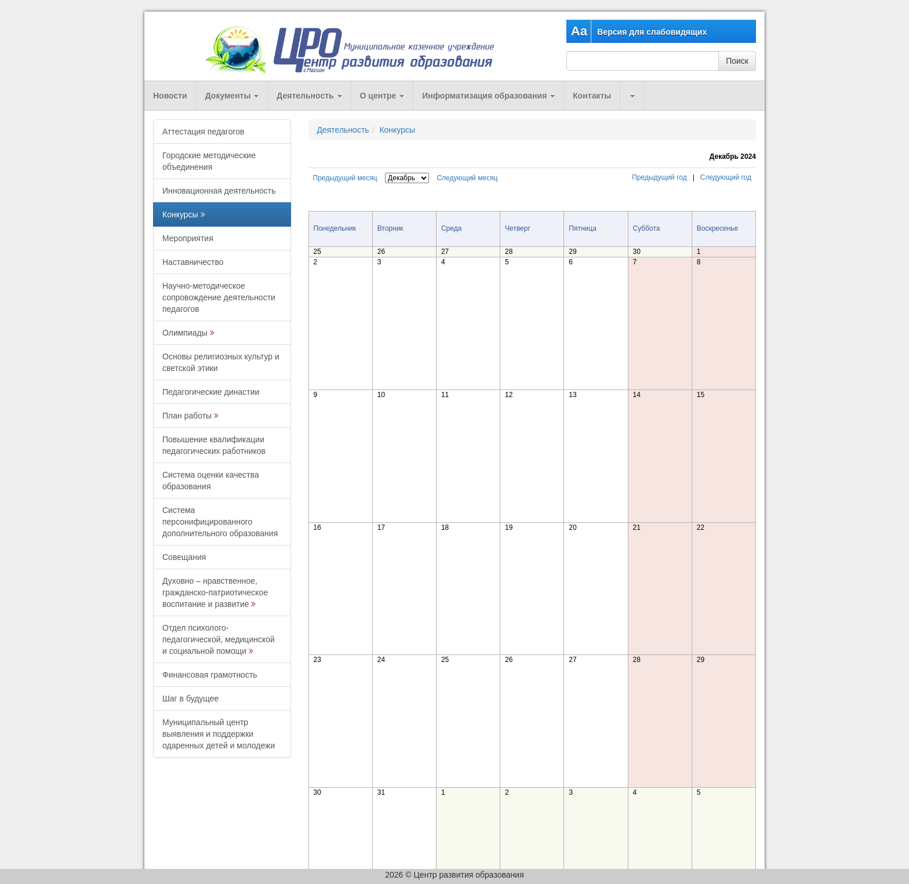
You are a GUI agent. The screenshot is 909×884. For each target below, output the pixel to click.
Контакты (592, 95)
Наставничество (193, 262)
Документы (232, 95)
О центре (382, 95)
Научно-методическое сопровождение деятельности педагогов (218, 297)
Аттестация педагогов (203, 131)
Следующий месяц (467, 178)
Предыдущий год (659, 177)
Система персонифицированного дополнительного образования (220, 521)
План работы (187, 415)
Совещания (184, 557)
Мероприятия (187, 238)
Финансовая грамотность (209, 674)
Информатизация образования (488, 95)
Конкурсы (180, 214)
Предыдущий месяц (345, 178)
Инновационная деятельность (219, 190)
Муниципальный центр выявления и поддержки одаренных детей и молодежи (218, 734)
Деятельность (309, 95)
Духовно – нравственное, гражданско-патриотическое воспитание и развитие (215, 592)
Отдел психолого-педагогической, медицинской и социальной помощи (218, 639)
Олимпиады (185, 332)
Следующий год (725, 177)
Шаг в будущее (190, 698)
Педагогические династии (210, 391)
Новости (170, 95)
